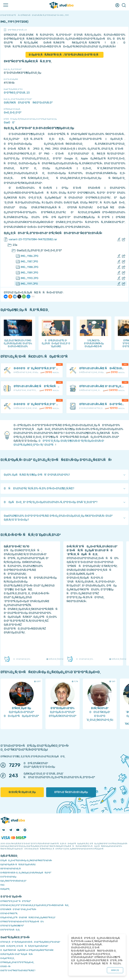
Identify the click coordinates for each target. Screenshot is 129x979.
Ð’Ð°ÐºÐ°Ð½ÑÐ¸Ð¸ (10, 929)
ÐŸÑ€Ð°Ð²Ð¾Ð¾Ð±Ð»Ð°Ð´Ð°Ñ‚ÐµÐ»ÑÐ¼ (22, 921)
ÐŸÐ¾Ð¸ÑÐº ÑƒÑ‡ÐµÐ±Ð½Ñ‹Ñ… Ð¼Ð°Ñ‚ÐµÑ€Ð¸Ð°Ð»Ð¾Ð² (30, 942)
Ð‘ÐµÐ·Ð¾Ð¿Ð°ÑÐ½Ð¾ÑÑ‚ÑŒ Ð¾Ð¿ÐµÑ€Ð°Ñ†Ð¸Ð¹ (28, 917)
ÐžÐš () (115, 970)
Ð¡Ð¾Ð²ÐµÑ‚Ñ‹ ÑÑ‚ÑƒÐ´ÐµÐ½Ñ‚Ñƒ (18, 864)
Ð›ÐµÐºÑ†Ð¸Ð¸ (7, 958)
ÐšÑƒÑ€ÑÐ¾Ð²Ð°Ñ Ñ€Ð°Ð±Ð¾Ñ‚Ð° (28, 102)
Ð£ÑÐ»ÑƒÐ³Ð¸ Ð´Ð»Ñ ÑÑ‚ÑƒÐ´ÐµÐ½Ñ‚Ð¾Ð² (24, 946)
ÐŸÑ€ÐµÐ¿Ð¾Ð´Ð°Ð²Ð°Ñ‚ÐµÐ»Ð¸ (17, 962)
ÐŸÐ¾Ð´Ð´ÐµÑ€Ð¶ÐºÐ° (12, 925)
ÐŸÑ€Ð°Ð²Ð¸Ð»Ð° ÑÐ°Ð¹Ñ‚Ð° (15, 901)
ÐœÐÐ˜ (9, 122)
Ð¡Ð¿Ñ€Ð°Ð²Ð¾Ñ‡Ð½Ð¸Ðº (13, 881)
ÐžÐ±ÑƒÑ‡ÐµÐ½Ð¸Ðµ (22, 792)
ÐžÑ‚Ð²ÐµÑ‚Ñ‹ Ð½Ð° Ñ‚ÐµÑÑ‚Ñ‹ (16, 954)
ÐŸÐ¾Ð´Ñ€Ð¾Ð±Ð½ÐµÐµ (71, 792)
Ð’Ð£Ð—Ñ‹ (5, 966)
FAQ (2, 885)
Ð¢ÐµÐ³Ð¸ (5, 889)
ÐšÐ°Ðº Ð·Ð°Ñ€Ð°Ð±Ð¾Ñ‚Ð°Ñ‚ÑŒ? (17, 970)
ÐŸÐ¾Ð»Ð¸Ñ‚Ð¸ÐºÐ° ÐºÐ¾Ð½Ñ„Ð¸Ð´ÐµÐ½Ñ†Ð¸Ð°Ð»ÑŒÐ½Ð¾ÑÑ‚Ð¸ (34, 905)
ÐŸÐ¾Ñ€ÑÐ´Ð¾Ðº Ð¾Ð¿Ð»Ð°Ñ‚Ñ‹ (18, 909)
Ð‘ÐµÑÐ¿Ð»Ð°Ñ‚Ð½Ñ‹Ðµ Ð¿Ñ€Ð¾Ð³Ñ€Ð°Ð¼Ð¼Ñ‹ (26, 860)
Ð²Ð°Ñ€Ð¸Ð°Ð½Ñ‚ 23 (17, 30)
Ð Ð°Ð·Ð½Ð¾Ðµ (8, 876)
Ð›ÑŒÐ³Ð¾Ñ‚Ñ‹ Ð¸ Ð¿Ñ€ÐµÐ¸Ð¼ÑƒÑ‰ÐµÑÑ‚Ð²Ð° (25, 872)
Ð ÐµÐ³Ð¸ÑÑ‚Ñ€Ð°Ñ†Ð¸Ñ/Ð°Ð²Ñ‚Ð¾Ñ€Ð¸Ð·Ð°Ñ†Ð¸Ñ (64, 54)
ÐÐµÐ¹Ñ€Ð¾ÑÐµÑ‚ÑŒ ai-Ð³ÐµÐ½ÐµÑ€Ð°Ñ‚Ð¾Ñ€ (27, 950)
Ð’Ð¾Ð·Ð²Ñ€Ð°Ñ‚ (9, 913)
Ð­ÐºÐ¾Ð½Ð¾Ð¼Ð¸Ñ (11, 868)
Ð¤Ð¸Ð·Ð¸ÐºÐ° (12, 112)
